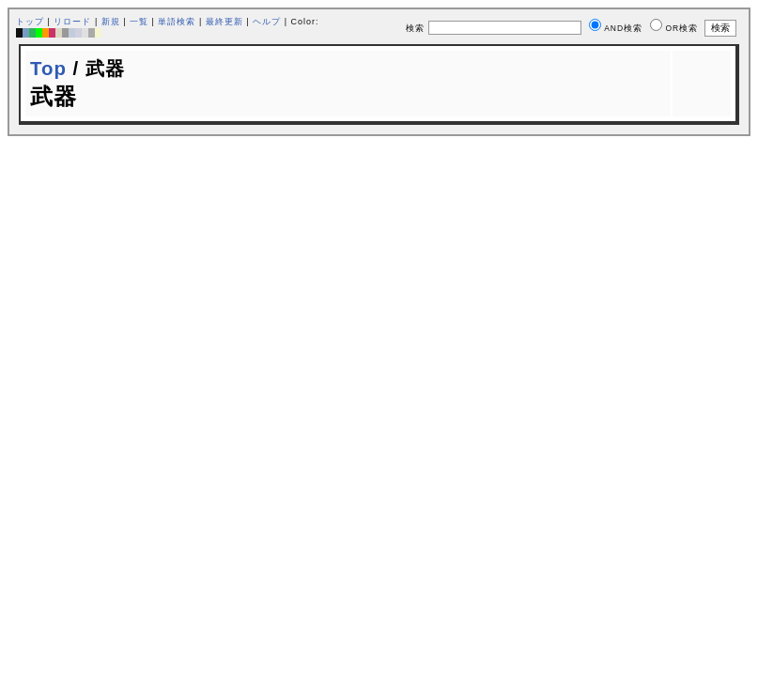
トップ (30, 21)
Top (48, 68)
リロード (72, 21)
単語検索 (176, 21)
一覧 (139, 21)
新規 (110, 21)
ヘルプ (267, 21)
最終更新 (224, 21)
